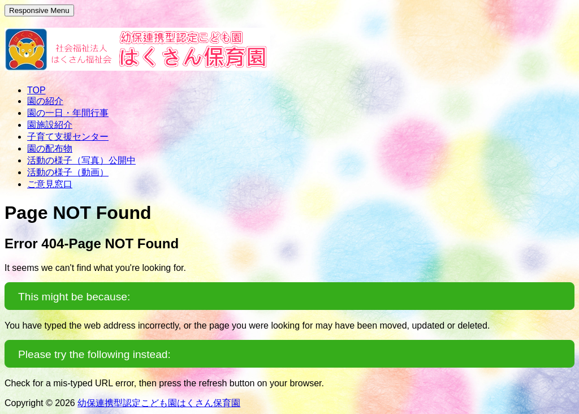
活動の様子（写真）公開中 (81, 160)
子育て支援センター (68, 136)
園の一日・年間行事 (68, 113)
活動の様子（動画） (68, 172)
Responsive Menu (39, 10)
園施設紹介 (49, 125)
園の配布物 (49, 148)
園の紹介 (45, 101)
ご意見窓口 (49, 184)
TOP (36, 90)
